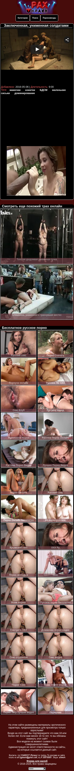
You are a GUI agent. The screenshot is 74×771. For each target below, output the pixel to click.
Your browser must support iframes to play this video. (37, 56)
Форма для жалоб (37, 761)
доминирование (24, 93)
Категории (23, 18)
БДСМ (43, 90)
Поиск (35, 18)
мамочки (15, 90)
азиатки (30, 90)
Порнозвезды (49, 18)
